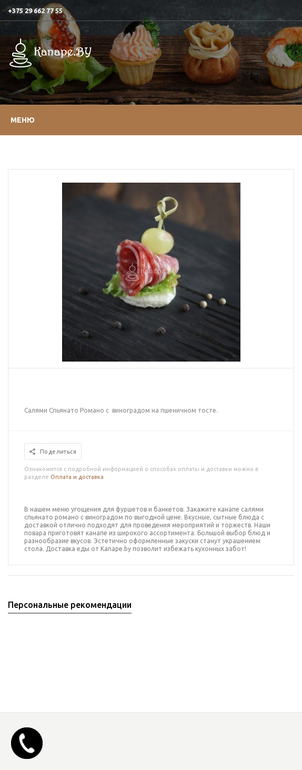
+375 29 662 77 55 (35, 10)
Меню (23, 120)
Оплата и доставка (77, 477)
